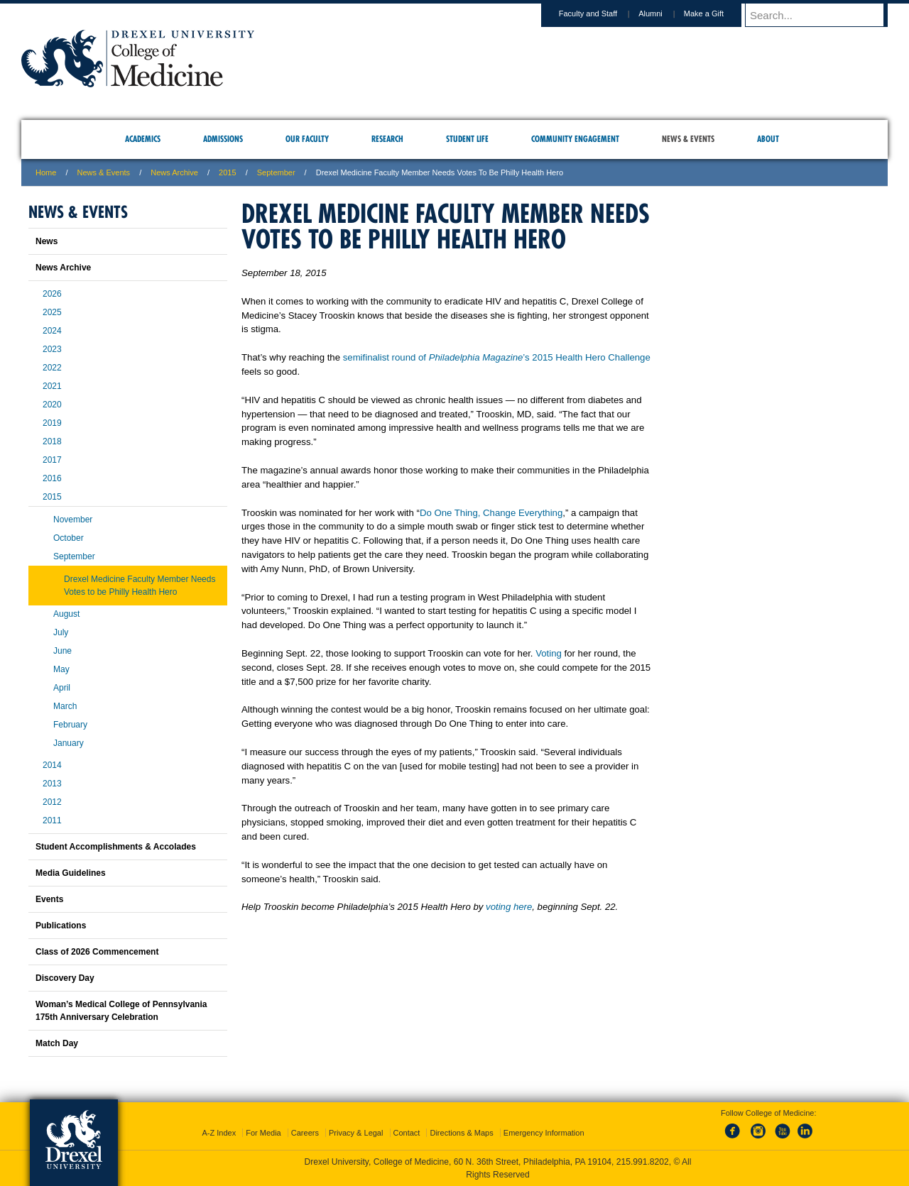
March (65, 706)
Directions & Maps (461, 1133)
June (62, 651)
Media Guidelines (71, 873)
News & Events (104, 172)
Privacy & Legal (356, 1133)
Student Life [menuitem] (467, 138)
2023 (52, 349)
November (72, 520)
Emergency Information (544, 1133)
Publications (61, 925)
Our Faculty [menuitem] (307, 138)
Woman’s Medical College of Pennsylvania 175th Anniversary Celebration (121, 1010)
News (47, 241)
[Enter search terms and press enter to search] (823, 15)
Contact (406, 1133)
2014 (52, 765)
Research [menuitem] (387, 138)
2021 (52, 386)
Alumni (664, 13)
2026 (52, 294)
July (60, 632)
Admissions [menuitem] (223, 138)
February (70, 725)
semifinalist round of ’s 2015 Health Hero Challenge (497, 357)
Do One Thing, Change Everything (491, 512)
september (276, 172)
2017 (52, 460)
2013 (52, 784)
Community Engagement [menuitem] (575, 138)
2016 (52, 478)
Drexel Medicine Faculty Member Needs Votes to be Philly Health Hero (139, 585)
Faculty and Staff (601, 13)
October (68, 538)
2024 (52, 331)
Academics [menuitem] (142, 138)
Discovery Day (65, 978)
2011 (52, 820)
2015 (227, 172)
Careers (305, 1133)
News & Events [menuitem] (688, 138)
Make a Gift (717, 13)
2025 (52, 312)
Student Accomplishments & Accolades (116, 847)
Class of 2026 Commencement (97, 952)
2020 (52, 405)
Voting (548, 653)
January (68, 743)
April (61, 688)
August (66, 614)
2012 (52, 802)
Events (49, 899)
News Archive (174, 172)
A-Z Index (219, 1133)
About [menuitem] (768, 138)
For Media (263, 1133)
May (61, 669)
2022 (52, 368)
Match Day (57, 1043)
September (74, 556)
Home (46, 172)
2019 (52, 423)
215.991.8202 (642, 1162)
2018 (52, 441)
